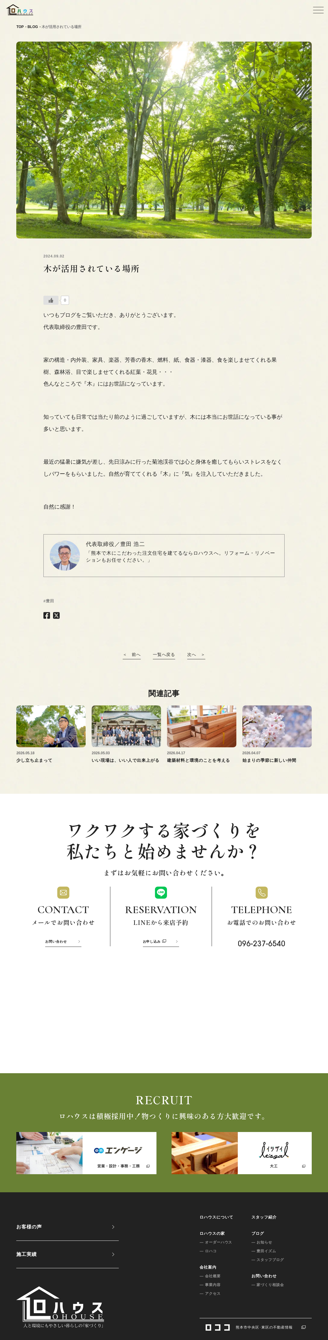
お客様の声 (29, 1226)
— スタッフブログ (267, 1260)
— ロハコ (208, 1251)
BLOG (32, 27)
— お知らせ (261, 1242)
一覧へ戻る (164, 654)
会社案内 (208, 1267)
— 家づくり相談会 (267, 1285)
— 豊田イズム (263, 1251)
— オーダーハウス (216, 1242)
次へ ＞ (196, 654)
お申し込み (154, 941)
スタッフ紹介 (264, 1217)
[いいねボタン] (50, 300)
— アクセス (210, 1293)
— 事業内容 (210, 1285)
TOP (20, 27)
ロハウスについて (216, 1217)
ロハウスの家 (212, 1233)
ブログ (257, 1233)
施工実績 (26, 1254)
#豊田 (48, 601)
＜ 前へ (132, 654)
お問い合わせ (56, 941)
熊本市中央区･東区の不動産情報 (255, 1327)
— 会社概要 (210, 1276)
